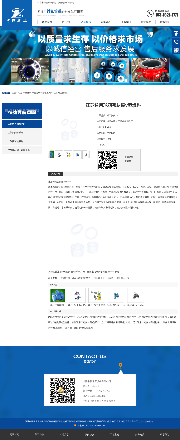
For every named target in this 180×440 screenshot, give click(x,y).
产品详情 (55, 174)
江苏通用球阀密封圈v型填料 (92, 317)
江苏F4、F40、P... (77, 305)
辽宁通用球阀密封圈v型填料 (146, 322)
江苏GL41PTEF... (135, 305)
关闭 (111, 278)
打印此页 (98, 278)
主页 (14, 93)
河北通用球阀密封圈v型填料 (62, 317)
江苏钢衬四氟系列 (42, 93)
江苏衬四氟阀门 (61, 93)
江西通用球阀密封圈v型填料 (79, 328)
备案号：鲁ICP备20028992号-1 (90, 425)
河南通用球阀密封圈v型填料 (153, 317)
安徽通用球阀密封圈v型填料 (85, 322)
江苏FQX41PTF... (116, 305)
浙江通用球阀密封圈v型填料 (116, 322)
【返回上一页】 (124, 278)
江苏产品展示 (25, 93)
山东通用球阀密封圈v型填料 (123, 317)
